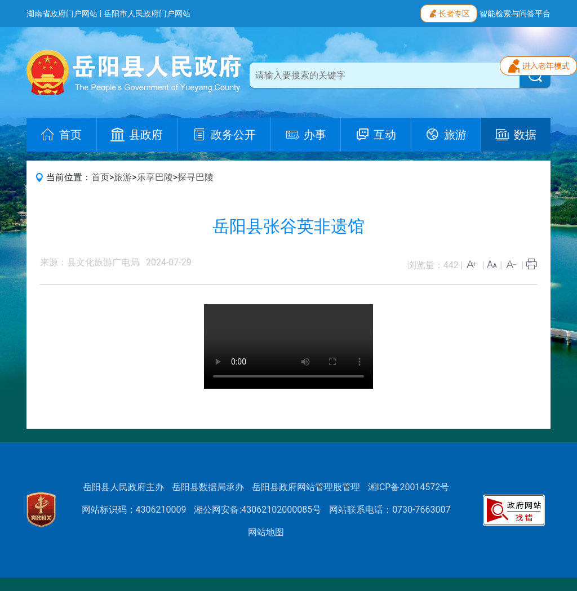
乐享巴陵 (155, 177)
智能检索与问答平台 (515, 13)
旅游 (123, 177)
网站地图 (266, 532)
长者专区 (449, 12)
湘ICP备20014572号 (409, 487)
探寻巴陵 (195, 177)
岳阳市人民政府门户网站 (147, 13)
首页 (100, 177)
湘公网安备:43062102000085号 (257, 509)
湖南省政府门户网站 (61, 13)
